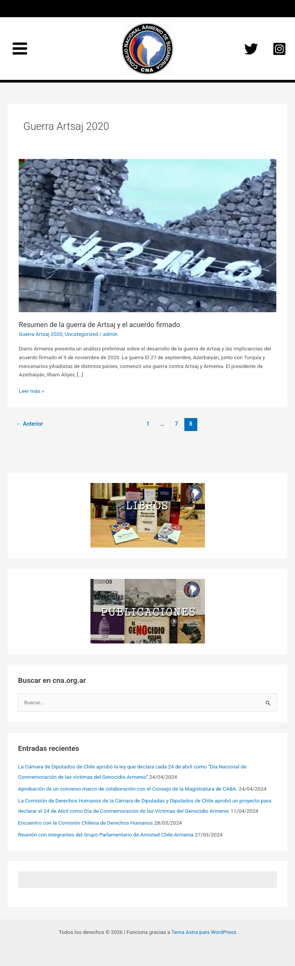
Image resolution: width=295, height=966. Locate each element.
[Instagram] (279, 49)
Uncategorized (81, 334)
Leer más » (31, 391)
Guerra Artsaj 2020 (40, 334)
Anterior (29, 423)
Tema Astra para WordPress (203, 932)
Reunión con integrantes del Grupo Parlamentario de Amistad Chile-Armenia (105, 834)
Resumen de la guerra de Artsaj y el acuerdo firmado (99, 325)
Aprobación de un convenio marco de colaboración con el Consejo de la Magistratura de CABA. (127, 789)
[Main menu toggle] (20, 48)
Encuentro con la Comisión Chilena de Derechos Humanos (85, 823)
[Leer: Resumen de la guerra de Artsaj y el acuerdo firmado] (147, 235)
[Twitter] (251, 49)
